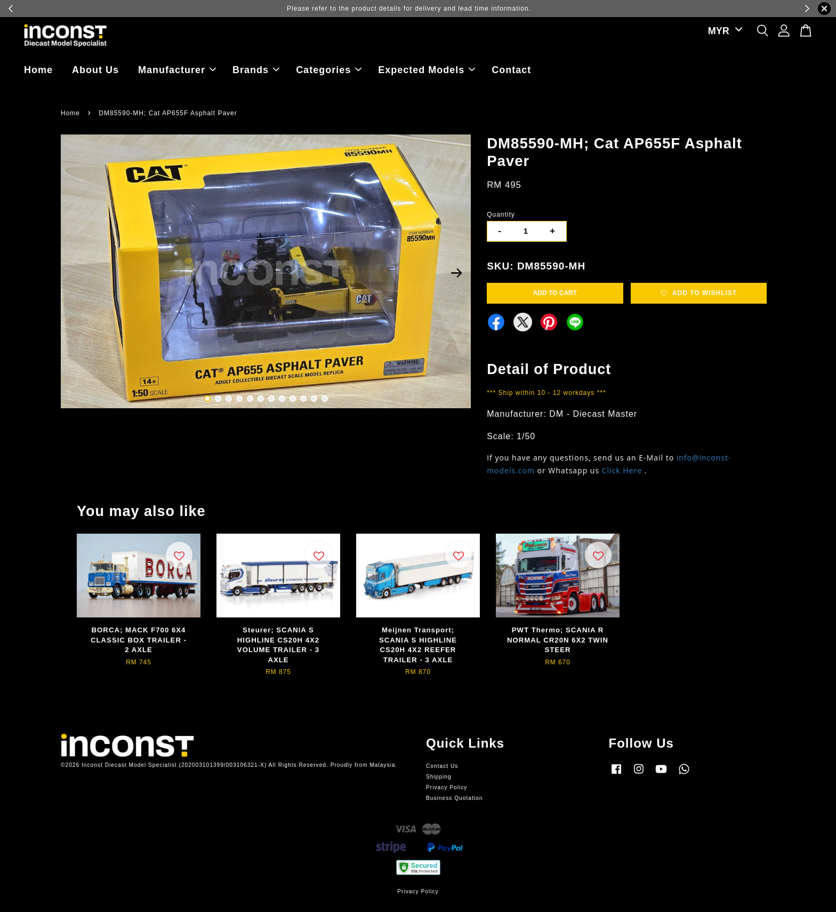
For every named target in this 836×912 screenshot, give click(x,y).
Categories (328, 70)
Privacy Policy (446, 787)
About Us (95, 70)
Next (456, 273)
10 (303, 398)
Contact (511, 70)
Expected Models (426, 70)
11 (314, 398)
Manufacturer (177, 70)
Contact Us (442, 766)
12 (324, 398)
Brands (255, 70)
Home (38, 70)
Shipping (439, 777)
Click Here (622, 470)
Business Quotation (454, 798)
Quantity (501, 214)
